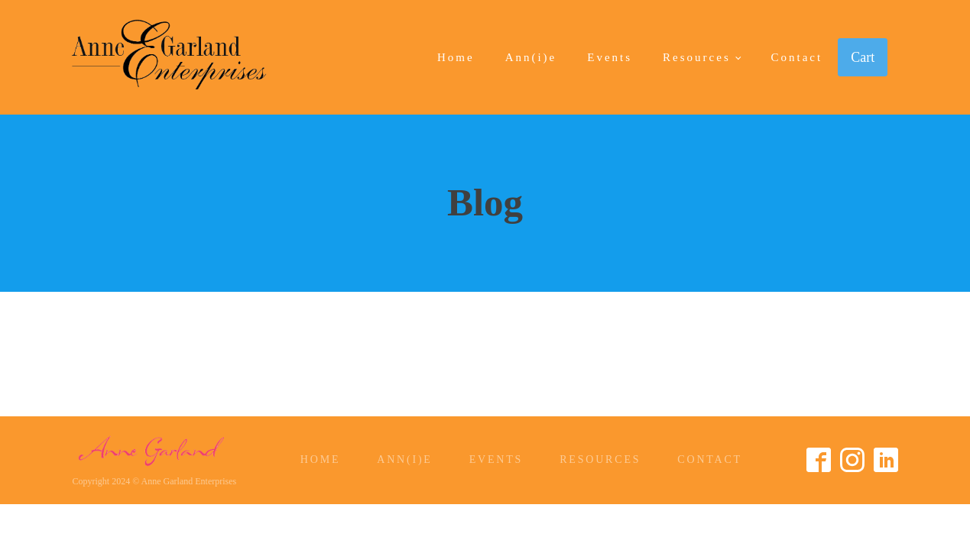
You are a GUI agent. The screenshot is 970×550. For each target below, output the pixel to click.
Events (609, 57)
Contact (797, 57)
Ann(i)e (531, 57)
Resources (697, 57)
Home (456, 57)
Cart (862, 57)
